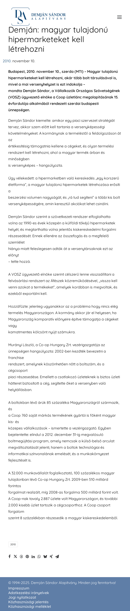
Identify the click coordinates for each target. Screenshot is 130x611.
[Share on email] (57, 556)
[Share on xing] (51, 556)
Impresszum (18, 588)
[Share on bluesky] (45, 556)
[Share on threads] (21, 556)
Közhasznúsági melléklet (29, 606)
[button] (119, 17)
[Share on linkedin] (33, 556)
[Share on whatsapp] (39, 556)
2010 (13, 544)
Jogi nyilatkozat (22, 597)
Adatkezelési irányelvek (28, 592)
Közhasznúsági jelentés (28, 602)
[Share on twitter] (15, 556)
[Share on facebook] (9, 556)
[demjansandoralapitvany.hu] (38, 17)
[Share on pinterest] (27, 556)
